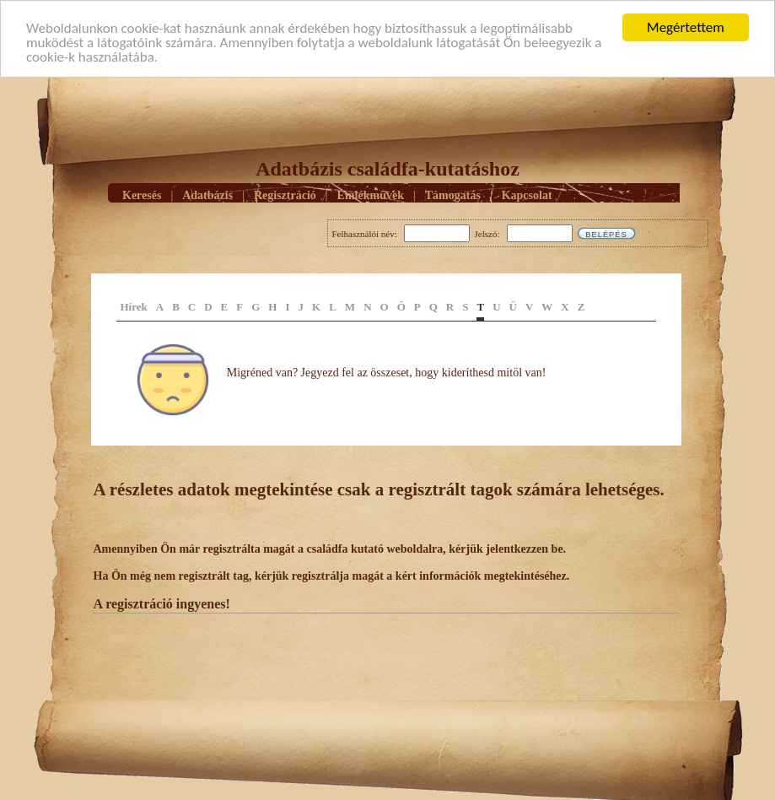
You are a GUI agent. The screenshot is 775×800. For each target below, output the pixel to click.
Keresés (141, 194)
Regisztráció (285, 194)
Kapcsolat (527, 194)
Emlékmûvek (370, 194)
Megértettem (685, 27)
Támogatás (453, 194)
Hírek (134, 306)
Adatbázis (207, 194)
